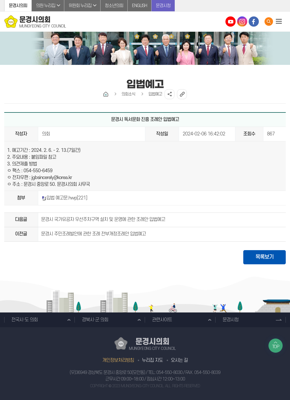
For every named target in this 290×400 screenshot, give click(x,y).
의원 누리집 (45, 5)
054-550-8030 (169, 372)
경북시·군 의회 (95, 319)
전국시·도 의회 (24, 319)
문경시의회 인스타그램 (242, 21)
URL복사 (182, 94)
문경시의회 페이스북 (254, 21)
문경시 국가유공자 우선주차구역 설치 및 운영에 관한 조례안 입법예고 (103, 219)
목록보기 (264, 257)
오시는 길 (179, 360)
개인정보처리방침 (118, 360)
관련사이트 (162, 319)
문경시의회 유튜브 (230, 21)
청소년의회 (114, 5)
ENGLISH (139, 5)
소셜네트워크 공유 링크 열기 (169, 94)
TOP (275, 346)
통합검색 (269, 21)
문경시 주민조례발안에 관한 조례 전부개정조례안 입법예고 (93, 234)
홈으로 (105, 94)
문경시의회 (18, 5)
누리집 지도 (152, 360)
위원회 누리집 (80, 5)
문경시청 (163, 5)
